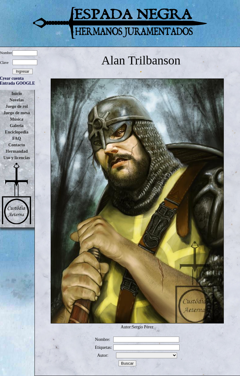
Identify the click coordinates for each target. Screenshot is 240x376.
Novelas (16, 100)
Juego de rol (16, 106)
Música (17, 119)
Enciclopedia (16, 132)
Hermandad (16, 151)
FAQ (16, 138)
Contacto (16, 145)
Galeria (17, 125)
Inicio (16, 93)
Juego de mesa (16, 113)
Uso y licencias (16, 157)
